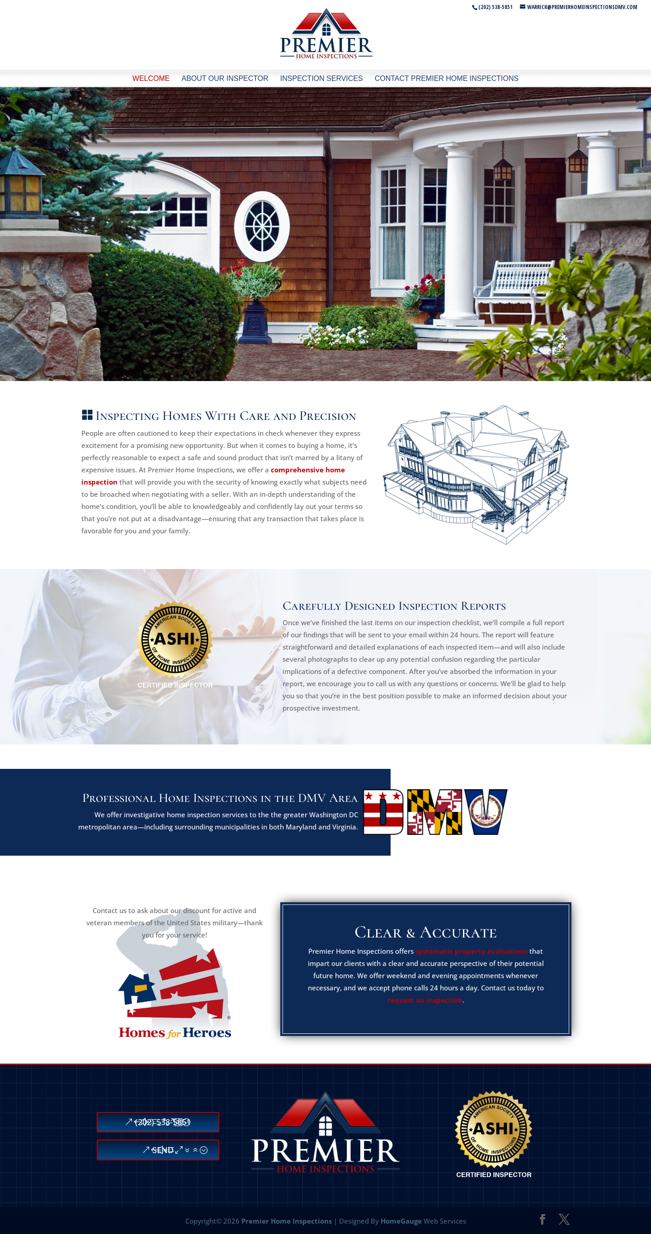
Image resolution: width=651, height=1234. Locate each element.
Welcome (151, 78)
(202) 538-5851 (163, 1121)
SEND (163, 1150)
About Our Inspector (224, 78)
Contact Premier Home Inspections (447, 78)
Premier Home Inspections (286, 1220)
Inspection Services (321, 78)
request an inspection (424, 999)
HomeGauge (401, 1220)
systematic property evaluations (471, 951)
